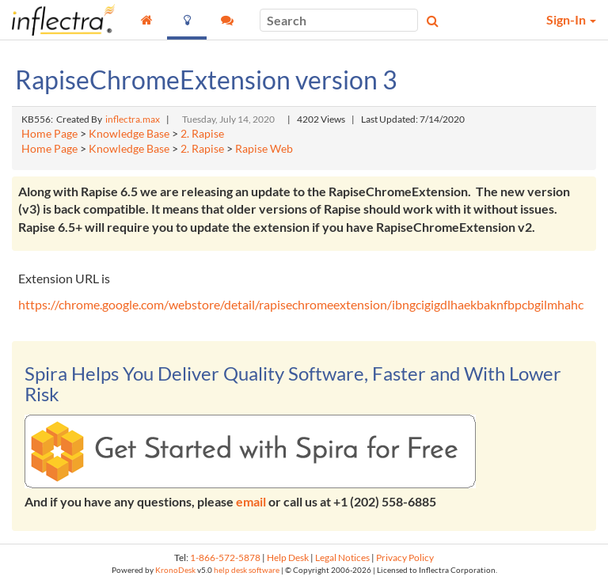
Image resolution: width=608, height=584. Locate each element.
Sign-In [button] (571, 19)
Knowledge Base (129, 133)
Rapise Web (264, 148)
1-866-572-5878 (225, 557)
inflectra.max (132, 119)
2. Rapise (202, 133)
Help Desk (288, 557)
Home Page (49, 133)
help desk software (246, 570)
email (251, 501)
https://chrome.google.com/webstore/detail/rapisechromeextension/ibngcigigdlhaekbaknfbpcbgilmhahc (300, 304)
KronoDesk (175, 570)
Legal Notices (342, 557)
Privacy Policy (405, 557)
